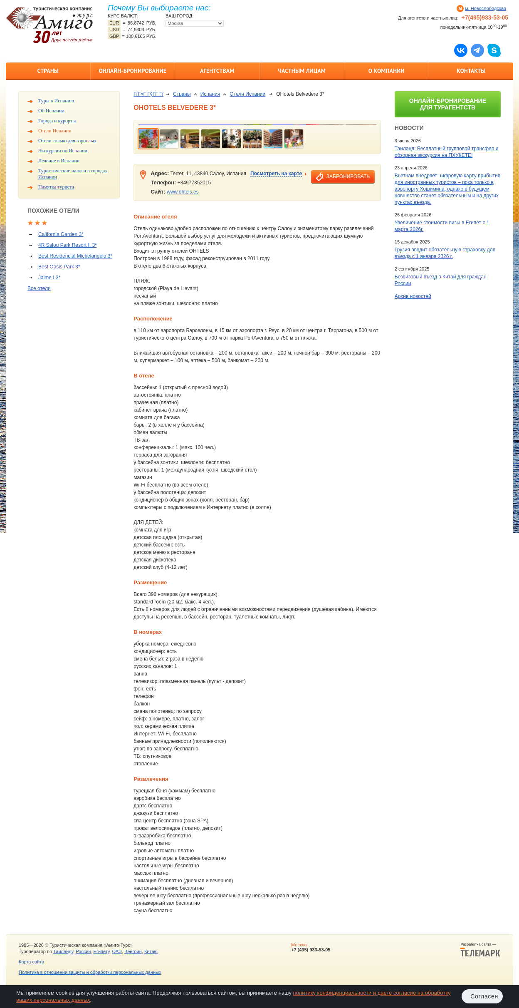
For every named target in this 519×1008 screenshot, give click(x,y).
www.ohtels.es (183, 192)
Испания (210, 94)
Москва (299, 944)
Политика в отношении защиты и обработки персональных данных (90, 972)
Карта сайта (31, 961)
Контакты (471, 70)
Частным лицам (302, 70)
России (83, 951)
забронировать (348, 176)
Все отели (39, 288)
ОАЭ (116, 951)
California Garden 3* (61, 234)
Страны (48, 70)
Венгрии (133, 951)
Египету (102, 951)
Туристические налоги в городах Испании (72, 174)
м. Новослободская (485, 8)
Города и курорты (57, 121)
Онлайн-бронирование (132, 70)
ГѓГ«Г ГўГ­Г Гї (148, 94)
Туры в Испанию (56, 101)
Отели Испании (55, 131)
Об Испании (51, 111)
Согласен (484, 996)
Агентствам (217, 70)
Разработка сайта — (480, 949)
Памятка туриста (56, 187)
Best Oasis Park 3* (59, 267)
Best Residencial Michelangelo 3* (75, 256)
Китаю (151, 951)
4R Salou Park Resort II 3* (67, 245)
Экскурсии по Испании (62, 151)
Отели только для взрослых (67, 141)
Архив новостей (413, 296)
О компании (386, 70)
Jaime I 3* (49, 278)
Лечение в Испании (58, 161)
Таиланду (63, 951)
